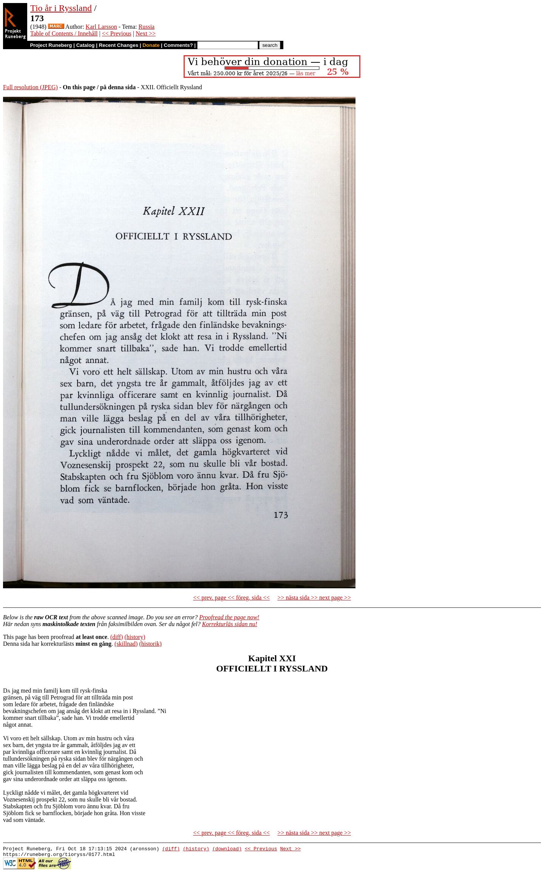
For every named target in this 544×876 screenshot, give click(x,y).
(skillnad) (126, 643)
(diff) (116, 637)
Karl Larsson (101, 26)
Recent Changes (118, 45)
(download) (227, 849)
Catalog (85, 45)
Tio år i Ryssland (61, 8)
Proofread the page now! (229, 617)
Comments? (178, 45)
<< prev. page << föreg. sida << (231, 597)
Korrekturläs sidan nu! (229, 624)
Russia (147, 26)
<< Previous (116, 33)
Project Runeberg (51, 45)
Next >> (146, 33)
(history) (134, 637)
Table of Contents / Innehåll (63, 33)
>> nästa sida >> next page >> (314, 597)
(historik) (150, 643)
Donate (150, 45)
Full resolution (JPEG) (30, 87)
